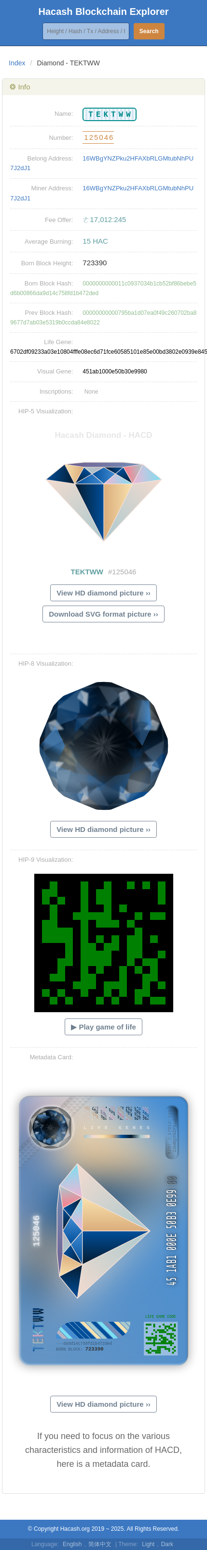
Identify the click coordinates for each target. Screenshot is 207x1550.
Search (149, 31)
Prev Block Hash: (49, 312)
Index (17, 63)
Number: (61, 137)
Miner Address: (52, 188)
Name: (64, 113)
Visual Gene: (55, 371)
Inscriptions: (56, 391)
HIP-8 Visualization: (45, 663)
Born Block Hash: (49, 283)
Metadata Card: (51, 1057)
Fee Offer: (59, 219)
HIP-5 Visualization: (45, 411)
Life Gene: (58, 342)
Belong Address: (50, 158)
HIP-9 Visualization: (45, 859)
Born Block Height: (47, 263)
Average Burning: (49, 241)
